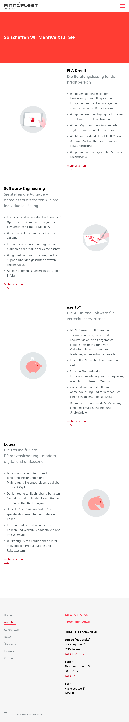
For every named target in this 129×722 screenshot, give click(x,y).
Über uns (10, 644)
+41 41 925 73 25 (75, 654)
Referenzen (11, 629)
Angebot (10, 622)
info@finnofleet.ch (77, 621)
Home (8, 615)
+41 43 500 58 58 (76, 615)
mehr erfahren (76, 167)
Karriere (9, 651)
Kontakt (9, 658)
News (7, 636)
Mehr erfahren (13, 286)
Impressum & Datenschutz (30, 714)
